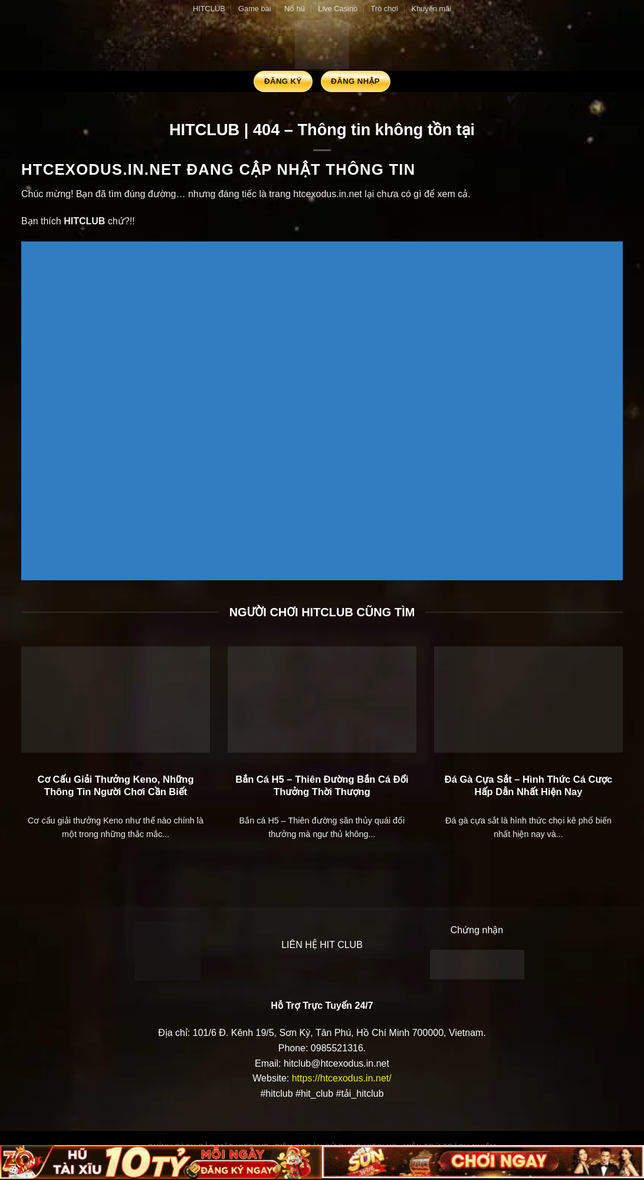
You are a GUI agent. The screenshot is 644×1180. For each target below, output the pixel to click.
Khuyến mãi (431, 8)
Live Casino (337, 8)
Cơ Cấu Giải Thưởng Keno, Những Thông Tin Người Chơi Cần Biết (115, 786)
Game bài (254, 8)
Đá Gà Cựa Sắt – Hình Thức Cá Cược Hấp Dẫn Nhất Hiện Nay (529, 786)
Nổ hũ (294, 8)
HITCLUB (209, 8)
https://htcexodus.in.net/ (342, 1078)
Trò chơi (385, 8)
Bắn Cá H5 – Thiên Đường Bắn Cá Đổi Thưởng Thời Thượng (322, 786)
